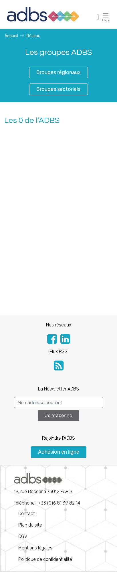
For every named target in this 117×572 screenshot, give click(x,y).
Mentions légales (35, 548)
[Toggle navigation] (98, 17)
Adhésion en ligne (58, 452)
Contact (26, 513)
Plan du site (30, 525)
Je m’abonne (58, 415)
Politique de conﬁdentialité (45, 559)
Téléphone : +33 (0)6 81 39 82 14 (47, 489)
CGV (22, 536)
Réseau (33, 35)
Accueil (11, 35)
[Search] (58, 402)
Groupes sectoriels (58, 89)
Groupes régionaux (58, 72)
